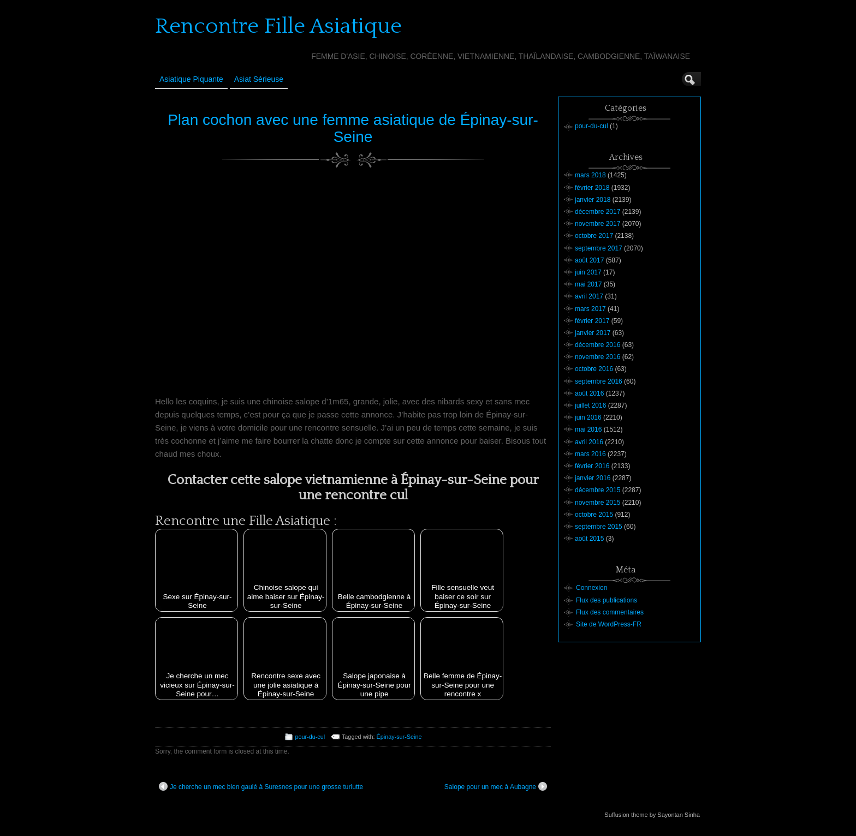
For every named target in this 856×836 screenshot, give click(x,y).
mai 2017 (588, 284)
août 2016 (589, 393)
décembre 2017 (597, 212)
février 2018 (592, 188)
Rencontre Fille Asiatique (278, 26)
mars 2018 (590, 175)
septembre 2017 (598, 248)
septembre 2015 (598, 526)
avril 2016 (589, 442)
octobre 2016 (594, 369)
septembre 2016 (598, 381)
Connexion (591, 588)
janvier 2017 (592, 333)
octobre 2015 (594, 514)
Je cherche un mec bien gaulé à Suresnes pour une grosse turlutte (261, 786)
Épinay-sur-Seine (399, 736)
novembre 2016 (597, 357)
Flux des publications (606, 600)
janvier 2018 (592, 200)
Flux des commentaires (610, 612)
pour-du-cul (310, 736)
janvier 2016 (592, 478)
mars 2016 (590, 454)
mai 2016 (588, 429)
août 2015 (589, 538)
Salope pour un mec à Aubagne (495, 786)
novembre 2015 (597, 502)
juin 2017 (588, 272)
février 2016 (592, 466)
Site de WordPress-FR (608, 624)
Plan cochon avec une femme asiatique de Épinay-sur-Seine (353, 128)
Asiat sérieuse (258, 79)
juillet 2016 (590, 405)
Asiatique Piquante (191, 79)
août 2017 (589, 260)
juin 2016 (588, 417)
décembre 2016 (597, 345)
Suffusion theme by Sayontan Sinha (652, 814)
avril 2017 (589, 296)
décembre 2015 (597, 490)
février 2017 (592, 321)
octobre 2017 (594, 236)
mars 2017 (590, 309)
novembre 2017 (597, 224)
